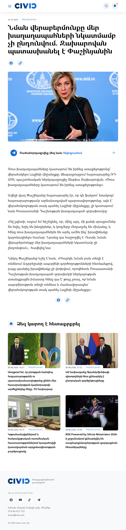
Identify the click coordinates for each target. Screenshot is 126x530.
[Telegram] (38, 500)
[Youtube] (20, 500)
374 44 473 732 (16, 511)
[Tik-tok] (29, 500)
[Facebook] (11, 500)
